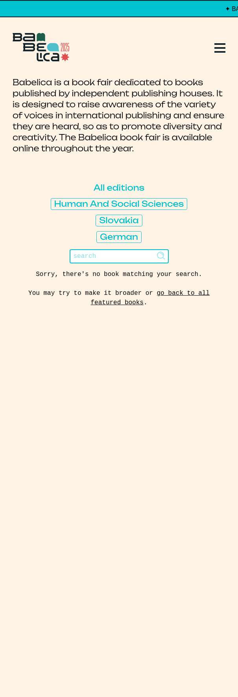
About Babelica (52, 437)
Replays (33, 394)
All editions (119, 188)
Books (28, 409)
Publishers (41, 423)
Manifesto (40, 451)
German (119, 237)
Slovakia (118, 220)
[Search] (119, 256)
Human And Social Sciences (119, 204)
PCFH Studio (113, 675)
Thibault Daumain (160, 675)
